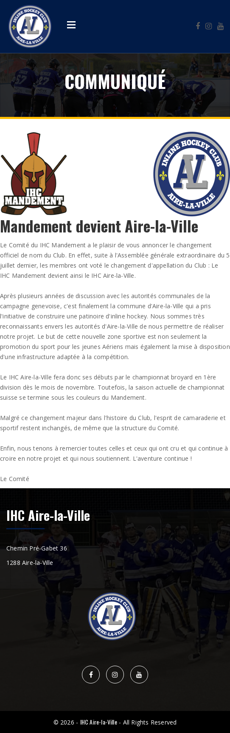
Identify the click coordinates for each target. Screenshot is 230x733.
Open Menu (71, 24)
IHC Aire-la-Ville (98, 721)
